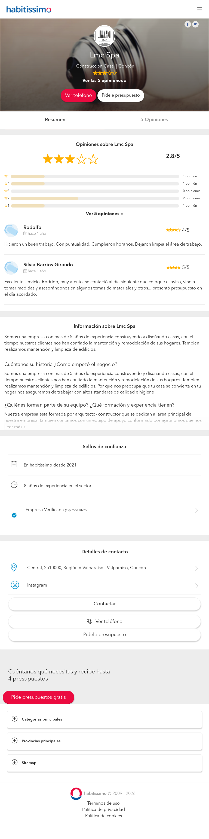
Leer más (13, 427)
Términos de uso (103, 803)
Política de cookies (103, 816)
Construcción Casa (95, 66)
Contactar (105, 604)
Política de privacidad (103, 810)
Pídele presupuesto (121, 95)
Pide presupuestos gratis (38, 697)
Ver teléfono (78, 95)
